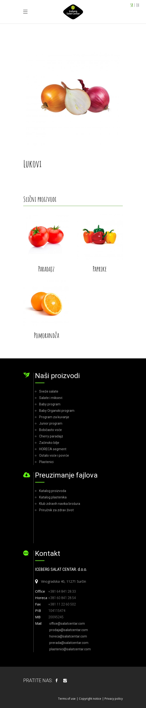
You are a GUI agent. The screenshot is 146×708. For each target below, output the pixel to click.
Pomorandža (46, 335)
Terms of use (67, 699)
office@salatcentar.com (67, 623)
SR (131, 5)
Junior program (50, 423)
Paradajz (46, 268)
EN (137, 5)
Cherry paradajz (51, 436)
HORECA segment (52, 449)
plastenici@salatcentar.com (70, 649)
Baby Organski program (56, 411)
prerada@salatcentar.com (68, 643)
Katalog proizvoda (52, 491)
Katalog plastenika (53, 497)
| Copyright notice (89, 699)
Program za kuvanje (54, 417)
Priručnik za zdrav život (56, 510)
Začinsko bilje (49, 443)
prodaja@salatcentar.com (68, 630)
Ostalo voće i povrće (54, 455)
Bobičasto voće (50, 430)
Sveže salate (48, 391)
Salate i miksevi (50, 398)
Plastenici (46, 462)
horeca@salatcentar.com (68, 636)
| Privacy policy (112, 699)
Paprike (100, 268)
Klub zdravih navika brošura (59, 504)
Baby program (49, 404)
